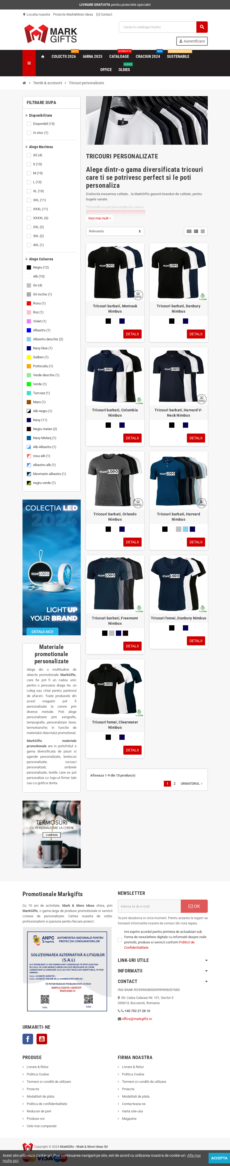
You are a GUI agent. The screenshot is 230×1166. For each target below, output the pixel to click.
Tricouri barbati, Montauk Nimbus (115, 308)
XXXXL (41, 218)
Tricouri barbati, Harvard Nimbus (178, 516)
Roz (38, 312)
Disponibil (44, 123)
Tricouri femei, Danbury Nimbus (178, 618)
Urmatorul (192, 784)
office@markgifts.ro (137, 1019)
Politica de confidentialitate (46, 1104)
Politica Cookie (37, 1074)
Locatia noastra (36, 14)
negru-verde (45, 483)
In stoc (41, 132)
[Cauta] (163, 27)
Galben (41, 357)
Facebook (27, 1039)
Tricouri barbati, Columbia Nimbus (115, 412)
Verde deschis (46, 375)
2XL (39, 227)
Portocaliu (43, 366)
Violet (40, 321)
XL (39, 191)
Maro (40, 402)
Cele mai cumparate (41, 1126)
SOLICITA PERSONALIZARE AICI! (116, 214)
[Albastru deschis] (185, 529)
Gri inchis (43, 294)
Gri (38, 285)
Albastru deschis (48, 339)
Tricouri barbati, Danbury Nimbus (178, 308)
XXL (40, 200)
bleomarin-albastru (50, 474)
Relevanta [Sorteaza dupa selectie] (96, 231)
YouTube (42, 1039)
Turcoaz (42, 393)
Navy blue (43, 348)
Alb (39, 276)
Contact (104, 14)
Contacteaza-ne (133, 1104)
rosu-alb (42, 456)
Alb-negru (43, 411)
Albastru (42, 330)
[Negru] (108, 321)
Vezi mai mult (99, 218)
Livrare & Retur (37, 1067)
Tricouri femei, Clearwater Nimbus (115, 725)
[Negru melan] (125, 633)
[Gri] (178, 529)
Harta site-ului (132, 1111)
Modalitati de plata (40, 1096)
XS (38, 155)
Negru (41, 267)
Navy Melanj (45, 438)
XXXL (41, 209)
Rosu (40, 303)
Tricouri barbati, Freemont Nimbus (115, 621)
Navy (40, 420)
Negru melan (45, 429)
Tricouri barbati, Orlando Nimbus (115, 516)
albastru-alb (45, 465)
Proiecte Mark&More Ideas (73, 14)
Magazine (129, 1119)
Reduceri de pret (38, 1111)
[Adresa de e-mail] (149, 906)
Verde (40, 384)
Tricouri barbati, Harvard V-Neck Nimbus (178, 412)
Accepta (219, 1158)
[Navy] (122, 321)
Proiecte (32, 1089)
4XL (39, 245)
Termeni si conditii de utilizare (48, 1082)
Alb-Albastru (45, 447)
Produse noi (35, 1119)
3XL (39, 236)
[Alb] (115, 321)
